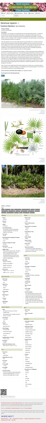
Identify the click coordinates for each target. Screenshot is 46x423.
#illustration (32, 212)
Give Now (31, 13)
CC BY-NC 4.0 (42, 160)
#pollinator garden (10, 212)
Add (3, 75)
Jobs (10, 418)
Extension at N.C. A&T (5, 420)
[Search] (7, 16)
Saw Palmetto (20, 26)
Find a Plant (10, 13)
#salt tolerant (7, 209)
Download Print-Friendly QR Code (8, 396)
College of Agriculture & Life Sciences (32, 418)
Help (25, 13)
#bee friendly (37, 211)
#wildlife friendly (26, 212)
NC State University (5, 402)
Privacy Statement (28, 408)
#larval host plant (12, 211)
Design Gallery (18, 13)
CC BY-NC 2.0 (42, 112)
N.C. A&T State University (16, 402)
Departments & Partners (18, 418)
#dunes (21, 212)
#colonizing (4, 212)
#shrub (3, 209)
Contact (38, 13)
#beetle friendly (31, 211)
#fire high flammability (26, 209)
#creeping (32, 209)
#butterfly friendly (24, 211)
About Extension (4, 418)
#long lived (16, 212)
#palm (12, 209)
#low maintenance (17, 209)
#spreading (37, 209)
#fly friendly (18, 211)
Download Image (42, 113)
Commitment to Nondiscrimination (12, 408)
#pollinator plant (5, 211)
